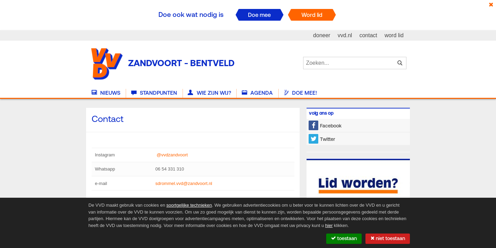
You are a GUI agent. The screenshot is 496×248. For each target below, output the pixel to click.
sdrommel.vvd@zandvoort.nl (183, 183)
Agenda (257, 93)
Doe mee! (300, 93)
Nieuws (106, 93)
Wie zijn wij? (209, 93)
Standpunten (154, 93)
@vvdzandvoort (171, 154)
